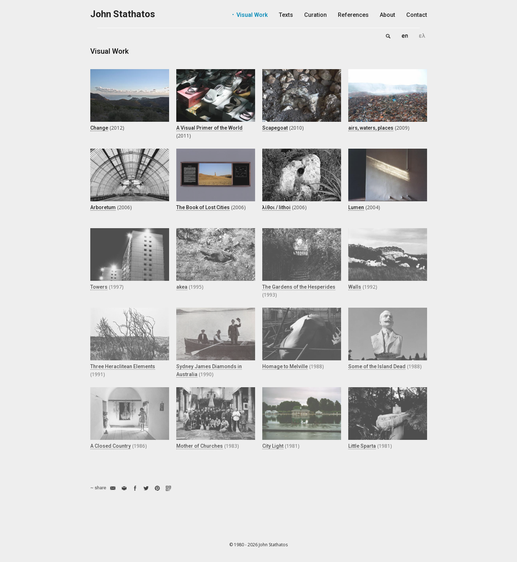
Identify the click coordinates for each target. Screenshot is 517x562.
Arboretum (103, 207)
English (405, 35)
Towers (98, 287)
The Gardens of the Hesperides (298, 287)
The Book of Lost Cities (203, 207)
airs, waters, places (370, 128)
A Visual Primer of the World (209, 128)
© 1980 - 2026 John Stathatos (258, 545)
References (353, 14)
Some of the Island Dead (377, 366)
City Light (272, 446)
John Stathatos (122, 14)
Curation (315, 14)
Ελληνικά (422, 35)
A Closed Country (110, 446)
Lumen (356, 207)
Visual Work (252, 14)
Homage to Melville (285, 366)
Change (99, 128)
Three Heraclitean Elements (122, 366)
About (387, 14)
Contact (416, 14)
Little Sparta (362, 446)
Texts (286, 14)
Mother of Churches (199, 446)
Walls (354, 287)
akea (181, 287)
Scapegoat (275, 128)
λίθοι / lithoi (276, 207)
